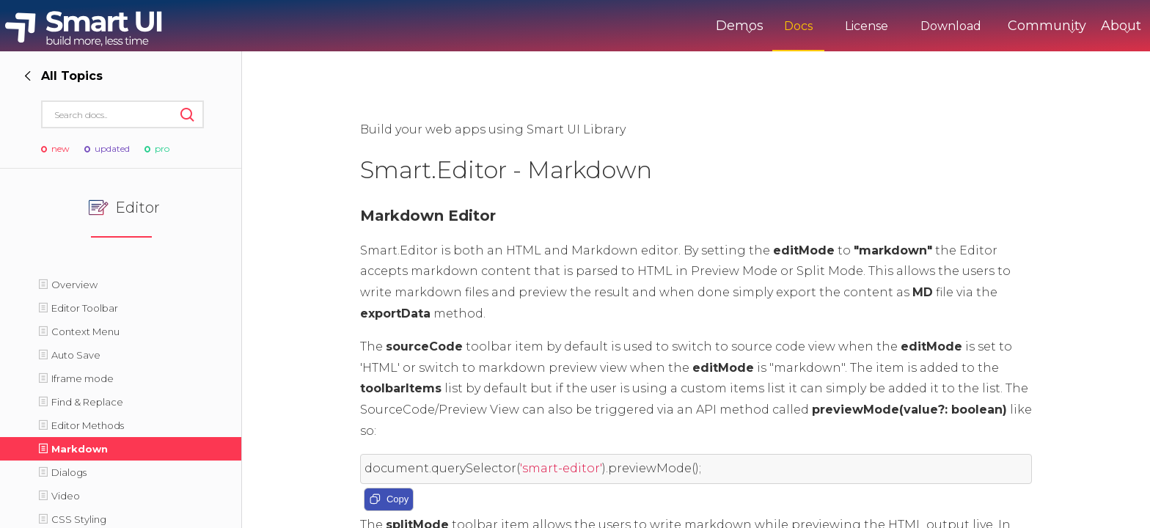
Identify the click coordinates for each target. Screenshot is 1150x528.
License (805, 26)
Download (890, 26)
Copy (389, 500)
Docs (737, 26)
